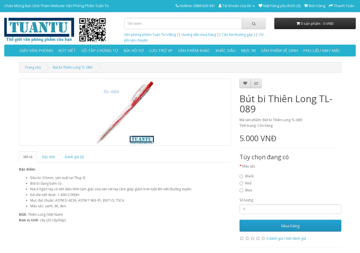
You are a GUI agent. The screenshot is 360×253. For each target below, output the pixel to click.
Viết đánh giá (296, 238)
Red (245, 183)
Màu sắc (248, 166)
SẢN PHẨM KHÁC (194, 50)
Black (247, 176)
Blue (246, 190)
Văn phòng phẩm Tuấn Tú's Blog (150, 34)
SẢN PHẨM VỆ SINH (279, 50)
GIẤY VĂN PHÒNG (36, 50)
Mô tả (28, 156)
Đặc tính (48, 156)
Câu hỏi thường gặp (237, 34)
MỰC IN (248, 50)
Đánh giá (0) (74, 156)
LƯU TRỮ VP (161, 50)
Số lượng (246, 200)
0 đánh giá (274, 238)
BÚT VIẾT (67, 50)
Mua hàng (290, 225)
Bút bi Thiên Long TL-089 (72, 67)
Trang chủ (33, 67)
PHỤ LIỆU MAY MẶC (321, 50)
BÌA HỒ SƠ (134, 50)
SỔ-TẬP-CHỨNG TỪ (99, 50)
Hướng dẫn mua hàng (199, 34)
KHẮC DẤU (225, 50)
